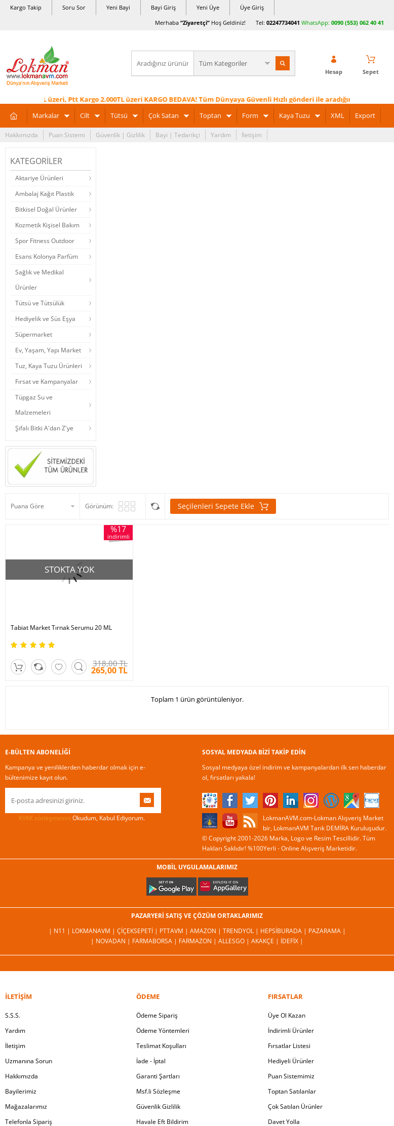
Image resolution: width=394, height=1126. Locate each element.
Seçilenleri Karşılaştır (155, 506)
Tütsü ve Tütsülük (39, 303)
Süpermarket (33, 334)
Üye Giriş (252, 7)
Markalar (45, 115)
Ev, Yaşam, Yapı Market (48, 350)
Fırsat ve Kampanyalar (46, 381)
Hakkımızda (21, 135)
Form (250, 115)
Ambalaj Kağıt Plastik (44, 193)
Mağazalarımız (26, 1106)
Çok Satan (163, 115)
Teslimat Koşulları (161, 1045)
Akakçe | (266, 941)
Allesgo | (234, 941)
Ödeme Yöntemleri (162, 1030)
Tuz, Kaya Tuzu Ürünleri (48, 365)
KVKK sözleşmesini (45, 818)
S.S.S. (12, 1015)
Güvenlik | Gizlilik (120, 135)
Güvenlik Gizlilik (158, 1106)
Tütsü (119, 115)
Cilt (85, 115)
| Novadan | (111, 941)
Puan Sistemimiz (291, 1076)
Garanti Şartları (158, 1076)
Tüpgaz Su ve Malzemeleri (34, 405)
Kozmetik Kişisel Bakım (47, 225)
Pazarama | (327, 931)
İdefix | (292, 941)
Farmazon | (198, 941)
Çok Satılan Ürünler (295, 1106)
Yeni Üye (207, 7)
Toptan (210, 115)
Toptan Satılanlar (292, 1091)
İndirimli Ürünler (291, 1030)
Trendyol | (241, 931)
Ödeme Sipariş (157, 1015)
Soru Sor (74, 7)
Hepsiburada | (284, 931)
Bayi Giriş (163, 7)
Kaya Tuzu (294, 115)
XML (337, 115)
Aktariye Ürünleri (39, 178)
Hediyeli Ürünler (291, 1061)
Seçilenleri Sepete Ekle (223, 506)
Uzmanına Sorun (28, 1061)
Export (365, 115)
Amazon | (206, 931)
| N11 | (60, 931)
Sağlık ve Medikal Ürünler (39, 280)
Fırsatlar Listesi (289, 1045)
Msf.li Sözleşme (158, 1091)
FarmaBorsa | (155, 941)
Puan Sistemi (67, 135)
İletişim (252, 135)
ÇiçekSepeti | (138, 931)
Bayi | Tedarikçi (177, 135)
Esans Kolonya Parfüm (46, 256)
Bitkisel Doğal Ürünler (46, 209)
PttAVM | (175, 931)
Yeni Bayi (118, 7)
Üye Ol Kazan (286, 1015)
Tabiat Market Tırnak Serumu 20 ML (61, 627)
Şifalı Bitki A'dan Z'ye (44, 428)
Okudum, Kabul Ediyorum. (75, 818)
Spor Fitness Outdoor (44, 240)
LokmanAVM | (94, 931)
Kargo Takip (26, 7)
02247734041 (283, 22)
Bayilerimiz (20, 1091)
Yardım (221, 135)
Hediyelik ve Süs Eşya (45, 318)
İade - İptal (151, 1061)
